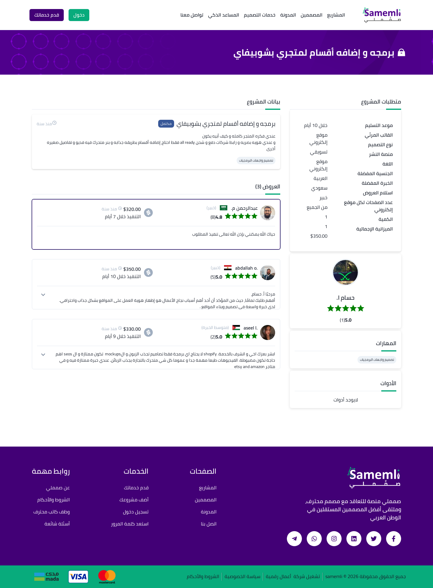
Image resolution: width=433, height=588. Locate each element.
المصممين (311, 14)
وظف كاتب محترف (51, 511)
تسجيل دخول (136, 511)
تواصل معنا (191, 14)
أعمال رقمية (278, 577)
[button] (345, 272)
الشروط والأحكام (53, 499)
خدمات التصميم (259, 14)
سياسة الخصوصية (242, 577)
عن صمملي (58, 487)
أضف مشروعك (134, 499)
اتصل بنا (208, 523)
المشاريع (336, 14)
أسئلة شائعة (57, 523)
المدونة (288, 14)
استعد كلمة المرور (130, 523)
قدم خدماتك (136, 487)
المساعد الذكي (223, 14)
